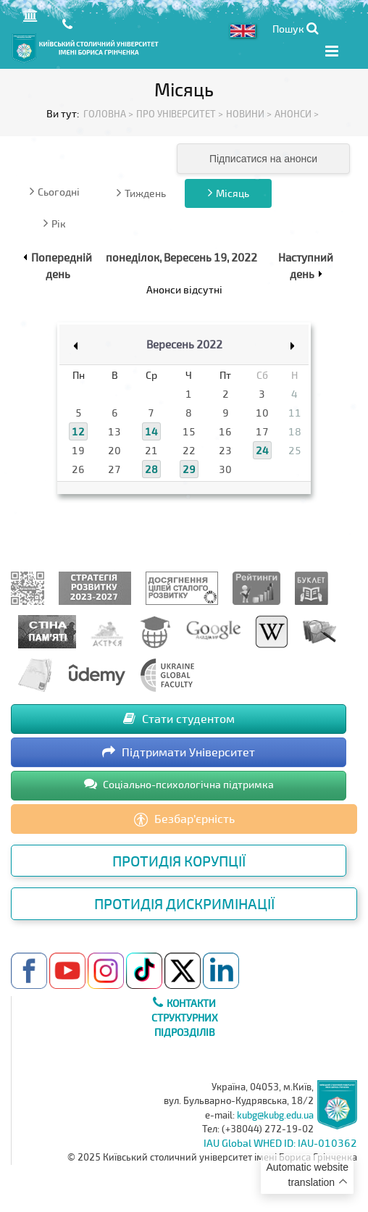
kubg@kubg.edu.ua (275, 1115)
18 (294, 431)
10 (262, 412)
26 (78, 469)
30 (225, 469)
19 (78, 450)
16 (225, 431)
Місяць (228, 192)
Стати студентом (179, 718)
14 (151, 431)
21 (151, 450)
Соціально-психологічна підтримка (179, 783)
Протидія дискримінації (184, 903)
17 (262, 431)
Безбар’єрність (184, 819)
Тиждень (141, 192)
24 (262, 450)
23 (225, 450)
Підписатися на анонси (263, 158)
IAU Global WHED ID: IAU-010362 (280, 1143)
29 (189, 469)
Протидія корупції (179, 860)
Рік (54, 223)
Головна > (108, 114)
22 (189, 450)
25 (294, 450)
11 (294, 412)
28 (151, 469)
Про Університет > (179, 114)
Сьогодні (55, 191)
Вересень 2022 (184, 344)
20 (114, 450)
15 (189, 431)
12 (78, 431)
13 (114, 431)
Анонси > (297, 114)
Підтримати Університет (178, 751)
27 (114, 469)
